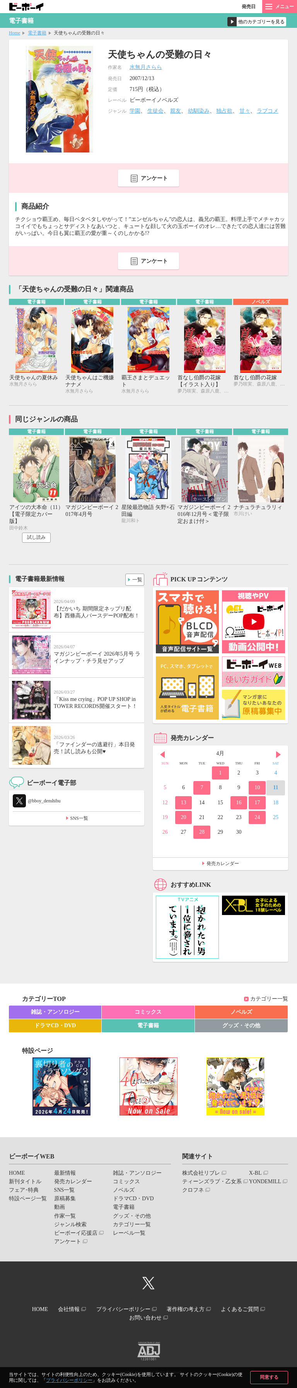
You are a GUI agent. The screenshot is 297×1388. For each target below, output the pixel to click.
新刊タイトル (25, 1183)
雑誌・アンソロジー (55, 1013)
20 (183, 818)
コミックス (148, 1013)
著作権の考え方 (189, 1310)
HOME (17, 1174)
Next (278, 756)
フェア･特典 (24, 1191)
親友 (175, 111)
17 (257, 804)
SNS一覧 (79, 820)
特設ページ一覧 (28, 1200)
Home (14, 33)
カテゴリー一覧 (269, 1000)
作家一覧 (65, 1217)
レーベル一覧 (129, 1234)
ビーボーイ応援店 (75, 1234)
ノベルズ (241, 1013)
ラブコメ (267, 111)
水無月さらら (146, 67)
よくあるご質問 (247, 1310)
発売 (249, 6)
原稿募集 (65, 1200)
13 (183, 804)
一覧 (135, 579)
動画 (59, 1209)
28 (202, 833)
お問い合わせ (145, 1316)
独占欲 (224, 111)
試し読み (36, 538)
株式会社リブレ (201, 1174)
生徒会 (155, 111)
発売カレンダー (223, 865)
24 (257, 818)
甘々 (244, 111)
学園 (135, 111)
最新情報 (65, 1174)
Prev (162, 756)
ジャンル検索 (70, 1226)
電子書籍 (37, 33)
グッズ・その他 (241, 1027)
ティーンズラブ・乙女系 (212, 1183)
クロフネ (193, 1191)
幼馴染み (199, 111)
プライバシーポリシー (69, 1380)
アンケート (154, 178)
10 (257, 789)
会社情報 (65, 1310)
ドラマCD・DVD (55, 1027)
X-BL (255, 1174)
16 (239, 804)
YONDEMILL (265, 1183)
